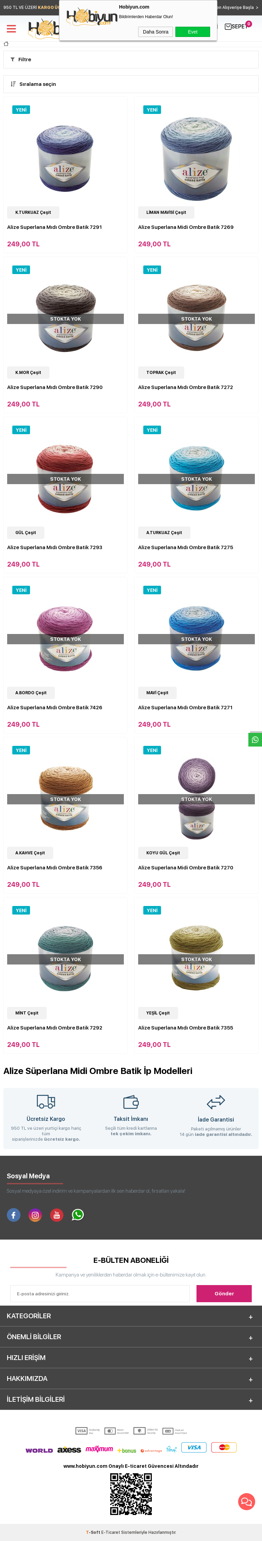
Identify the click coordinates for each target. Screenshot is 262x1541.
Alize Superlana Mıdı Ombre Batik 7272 (185, 387)
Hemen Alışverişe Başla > (233, 7)
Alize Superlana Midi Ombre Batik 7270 (185, 868)
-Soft (93, 1532)
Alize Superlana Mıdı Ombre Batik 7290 (55, 387)
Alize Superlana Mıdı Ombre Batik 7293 (54, 547)
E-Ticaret (110, 1532)
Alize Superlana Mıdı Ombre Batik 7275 (185, 547)
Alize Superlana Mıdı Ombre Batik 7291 (54, 227)
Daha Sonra (156, 32)
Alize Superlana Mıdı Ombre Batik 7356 (54, 868)
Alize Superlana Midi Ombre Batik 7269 (186, 227)
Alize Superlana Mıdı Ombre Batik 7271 (185, 707)
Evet (193, 32)
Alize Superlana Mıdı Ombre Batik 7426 (54, 707)
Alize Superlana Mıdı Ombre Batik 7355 (185, 1028)
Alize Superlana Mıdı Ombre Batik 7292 (54, 1028)
